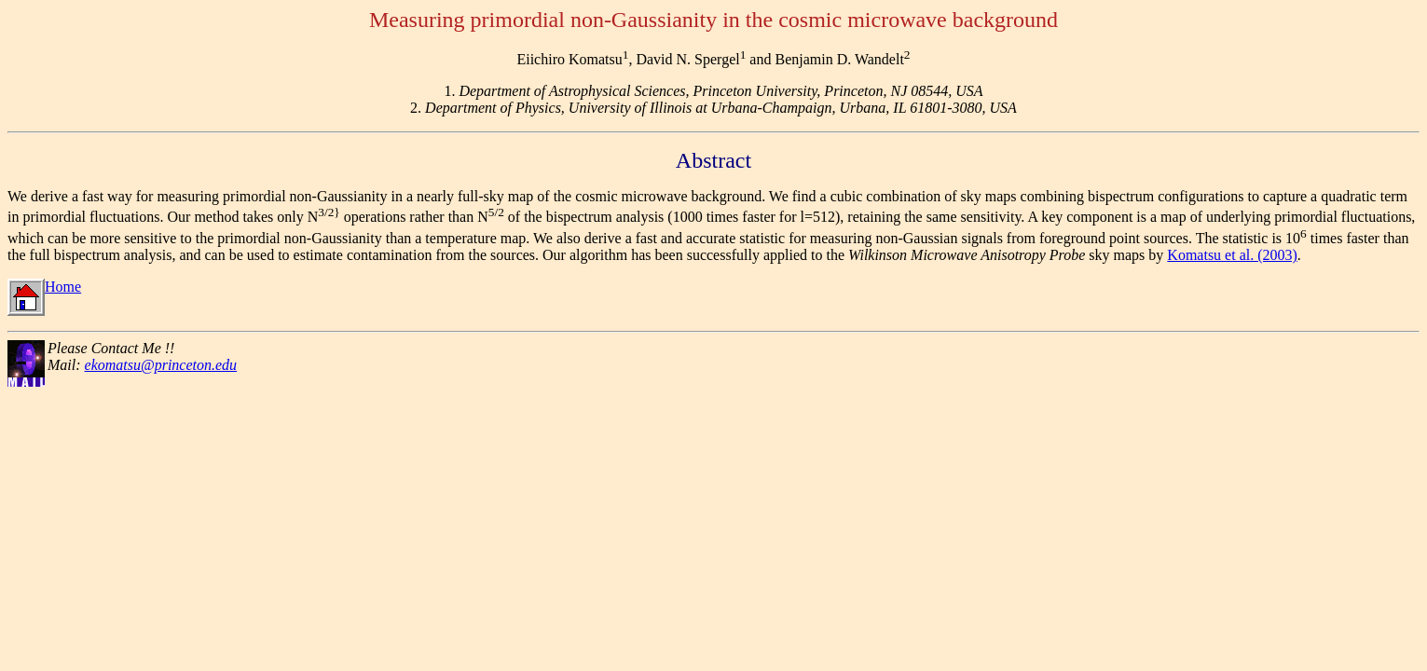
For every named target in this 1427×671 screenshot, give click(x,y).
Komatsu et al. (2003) (1232, 255)
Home (44, 286)
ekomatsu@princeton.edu (161, 365)
